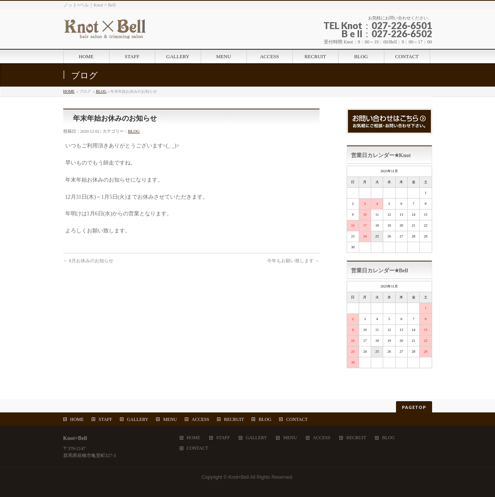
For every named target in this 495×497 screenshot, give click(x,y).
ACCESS (200, 419)
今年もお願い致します (293, 260)
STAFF (105, 419)
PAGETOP (414, 407)
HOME (69, 91)
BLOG (101, 91)
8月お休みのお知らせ (88, 260)
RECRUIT (234, 419)
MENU (170, 419)
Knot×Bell (238, 477)
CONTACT (297, 419)
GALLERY (137, 419)
